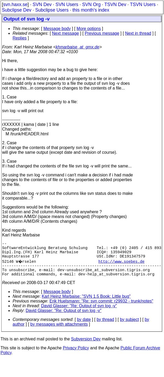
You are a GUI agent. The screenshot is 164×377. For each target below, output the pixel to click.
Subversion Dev (86, 346)
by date (84, 327)
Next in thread (138, 33)
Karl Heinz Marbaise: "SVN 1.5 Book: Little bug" (86, 303)
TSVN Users (143, 4)
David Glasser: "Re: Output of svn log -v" (79, 313)
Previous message (102, 33)
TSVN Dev (115, 4)
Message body (57, 28)
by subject (129, 327)
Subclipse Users (51, 10)
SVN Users (66, 4)
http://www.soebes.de (122, 265)
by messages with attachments (59, 331)
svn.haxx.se (15, 4)
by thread (105, 327)
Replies (20, 38)
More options (89, 28)
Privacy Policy (76, 355)
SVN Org (91, 4)
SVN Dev (42, 4)
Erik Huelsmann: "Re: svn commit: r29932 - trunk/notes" (102, 308)
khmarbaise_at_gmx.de (77, 47)
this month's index (90, 10)
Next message (65, 33)
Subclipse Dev (16, 10)
